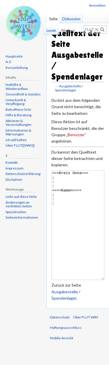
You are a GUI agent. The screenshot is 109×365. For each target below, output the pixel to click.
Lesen (48, 30)
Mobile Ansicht (61, 359)
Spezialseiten (16, 212)
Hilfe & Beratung (18, 115)
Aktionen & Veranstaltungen (18, 123)
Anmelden (97, 5)
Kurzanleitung (17, 67)
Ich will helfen (16, 140)
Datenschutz (60, 339)
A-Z (8, 62)
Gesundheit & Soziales (23, 94)
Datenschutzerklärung (23, 174)
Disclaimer (14, 179)
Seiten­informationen (22, 217)
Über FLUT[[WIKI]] (20, 145)
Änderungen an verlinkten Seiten (19, 204)
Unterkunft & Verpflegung (16, 102)
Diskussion (71, 18)
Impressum (15, 168)
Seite (53, 18)
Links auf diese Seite (21, 196)
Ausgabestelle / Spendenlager (69, 88)
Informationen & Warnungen (18, 132)
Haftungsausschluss (66, 349)
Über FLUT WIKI (85, 339)
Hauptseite (14, 56)
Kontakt (12, 162)
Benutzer (76, 134)
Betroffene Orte (18, 109)
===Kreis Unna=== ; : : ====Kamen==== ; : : (77, 236)
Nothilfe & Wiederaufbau (17, 86)
